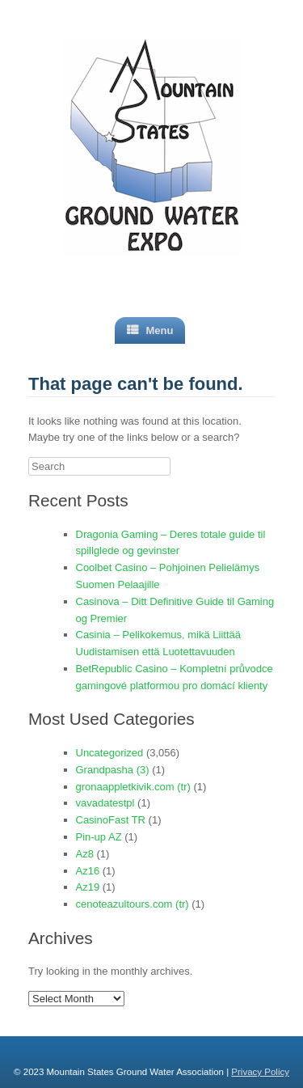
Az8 (85, 854)
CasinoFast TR (110, 820)
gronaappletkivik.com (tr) (133, 787)
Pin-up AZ (99, 837)
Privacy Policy (260, 1072)
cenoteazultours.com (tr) (132, 904)
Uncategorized (110, 753)
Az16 (88, 871)
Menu (150, 330)
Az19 (88, 887)
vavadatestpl (105, 803)
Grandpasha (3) (112, 770)
